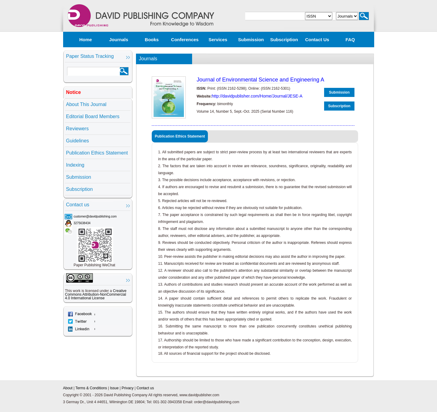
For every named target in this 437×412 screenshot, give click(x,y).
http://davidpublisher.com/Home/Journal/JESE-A (257, 96)
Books (152, 39)
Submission (251, 39)
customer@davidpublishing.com (95, 216)
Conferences (185, 39)
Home (85, 39)
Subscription (284, 39)
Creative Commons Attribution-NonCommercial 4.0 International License (96, 294)
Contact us (317, 39)
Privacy (128, 388)
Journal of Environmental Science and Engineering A (260, 80)
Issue (114, 388)
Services (217, 39)
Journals (118, 39)
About (68, 388)
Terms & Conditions (91, 388)
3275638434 (82, 223)
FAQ (350, 39)
